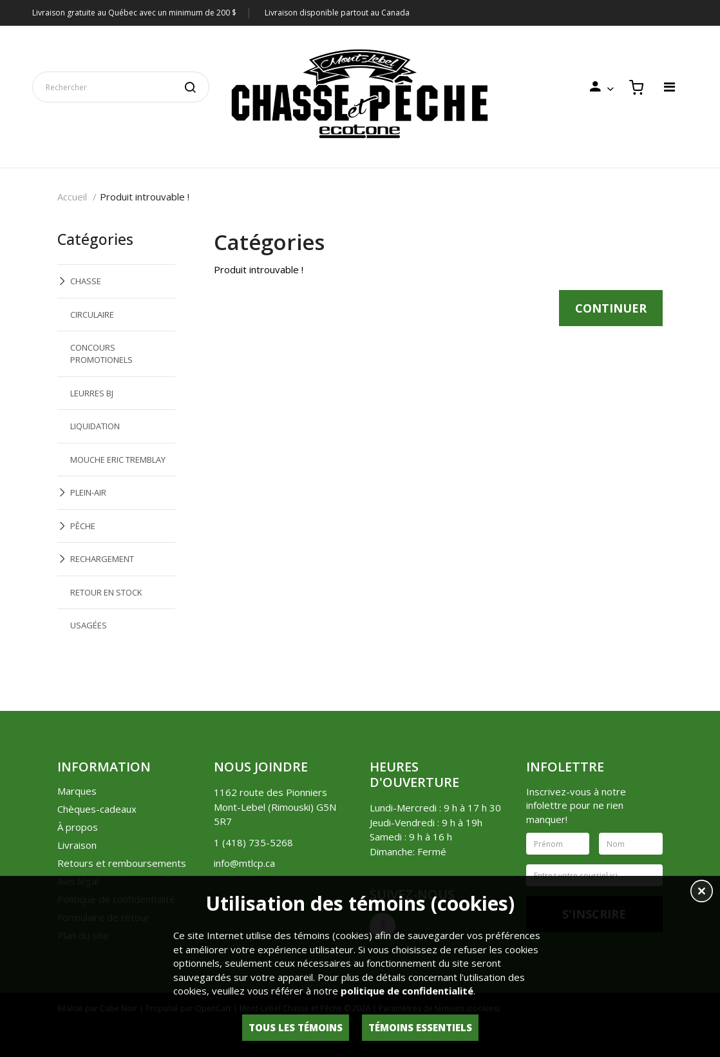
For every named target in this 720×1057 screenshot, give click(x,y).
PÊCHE (82, 526)
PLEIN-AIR (88, 492)
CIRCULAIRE (92, 314)
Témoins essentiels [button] (420, 1027)
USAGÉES (88, 625)
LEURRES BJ (91, 393)
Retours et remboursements (121, 863)
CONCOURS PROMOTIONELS (101, 353)
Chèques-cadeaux (97, 809)
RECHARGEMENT (102, 559)
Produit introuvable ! (144, 196)
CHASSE (85, 281)
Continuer (611, 308)
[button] (702, 892)
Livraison (77, 845)
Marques (77, 791)
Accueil (72, 196)
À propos (77, 827)
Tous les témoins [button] (296, 1027)
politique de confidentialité (407, 990)
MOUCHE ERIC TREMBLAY (118, 459)
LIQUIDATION (95, 426)
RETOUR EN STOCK (106, 592)
